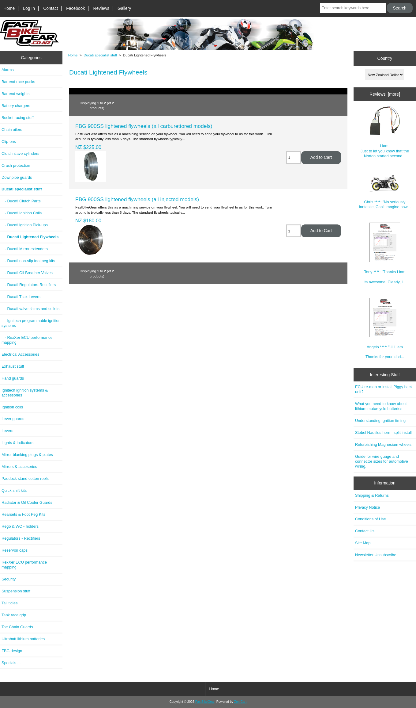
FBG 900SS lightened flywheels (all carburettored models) (143, 126)
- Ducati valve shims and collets (30, 308)
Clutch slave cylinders (20, 153)
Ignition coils (12, 407)
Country (384, 58)
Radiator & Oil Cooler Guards (27, 502)
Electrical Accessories (20, 354)
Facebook (75, 8)
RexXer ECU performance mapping (24, 564)
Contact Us (364, 531)
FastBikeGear (205, 701)
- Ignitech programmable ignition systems (31, 323)
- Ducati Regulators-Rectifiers (29, 284)
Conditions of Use (370, 519)
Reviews (101, 8)
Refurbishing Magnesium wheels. (384, 444)
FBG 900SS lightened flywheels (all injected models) (137, 199)
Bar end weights (15, 93)
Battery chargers (16, 105)
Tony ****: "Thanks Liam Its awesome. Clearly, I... (385, 253)
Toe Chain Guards (17, 627)
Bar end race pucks (18, 81)
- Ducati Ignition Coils (22, 213)
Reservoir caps (15, 550)
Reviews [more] (384, 94)
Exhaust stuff (13, 366)
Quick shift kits (14, 490)
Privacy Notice (367, 507)
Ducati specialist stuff (100, 55)
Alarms (8, 69)
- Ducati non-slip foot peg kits (28, 260)
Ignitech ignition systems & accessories (25, 392)
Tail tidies (9, 603)
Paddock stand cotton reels (25, 478)
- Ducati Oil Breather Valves (27, 272)
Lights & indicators (17, 442)
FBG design (12, 651)
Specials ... (11, 662)
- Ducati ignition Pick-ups (25, 225)
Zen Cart (240, 701)
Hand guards (13, 378)
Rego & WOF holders (20, 526)
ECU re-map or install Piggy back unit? (384, 389)
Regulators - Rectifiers (21, 538)
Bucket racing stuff (18, 117)
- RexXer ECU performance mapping (27, 340)
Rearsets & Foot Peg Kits (23, 514)
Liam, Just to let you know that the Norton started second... (385, 131)
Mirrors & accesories (19, 466)
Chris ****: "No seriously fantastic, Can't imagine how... (384, 190)
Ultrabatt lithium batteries (23, 639)
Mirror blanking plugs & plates (27, 454)
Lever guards (13, 418)
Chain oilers (12, 129)
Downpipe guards (17, 177)
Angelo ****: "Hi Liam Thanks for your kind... (384, 328)
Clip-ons (9, 141)
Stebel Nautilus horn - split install (383, 432)
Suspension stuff (16, 591)
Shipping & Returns (372, 495)
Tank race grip (14, 615)
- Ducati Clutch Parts (21, 201)
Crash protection (16, 165)
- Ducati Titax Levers (21, 296)
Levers (7, 430)
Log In (29, 8)
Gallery (124, 8)
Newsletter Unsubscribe (375, 555)
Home (9, 8)
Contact (50, 8)
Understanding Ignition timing (380, 420)
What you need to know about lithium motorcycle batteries (381, 406)
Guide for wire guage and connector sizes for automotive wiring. (381, 461)
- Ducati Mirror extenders (25, 249)
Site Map (362, 543)
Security (9, 579)
